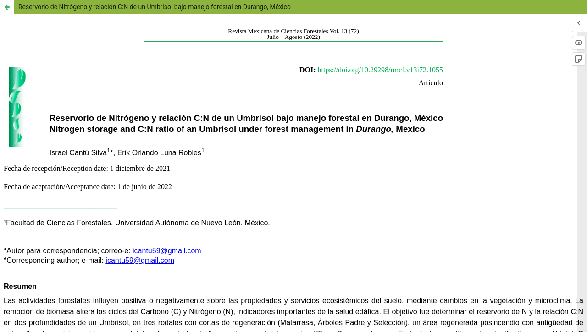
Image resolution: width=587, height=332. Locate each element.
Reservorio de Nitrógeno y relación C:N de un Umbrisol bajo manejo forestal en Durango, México (154, 7)
